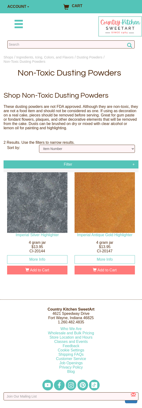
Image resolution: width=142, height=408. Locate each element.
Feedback (71, 346)
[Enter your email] (71, 396)
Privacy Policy (71, 367)
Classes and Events (71, 342)
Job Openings (71, 363)
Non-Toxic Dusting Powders (24, 61)
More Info (37, 259)
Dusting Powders (89, 57)
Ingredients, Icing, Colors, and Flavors (45, 57)
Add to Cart (37, 270)
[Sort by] (87, 149)
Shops (8, 57)
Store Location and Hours (70, 337)
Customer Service (71, 359)
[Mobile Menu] (18, 25)
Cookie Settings (71, 350)
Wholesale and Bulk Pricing (71, 333)
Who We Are (71, 329)
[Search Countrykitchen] (71, 44)
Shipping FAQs (71, 354)
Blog (71, 372)
